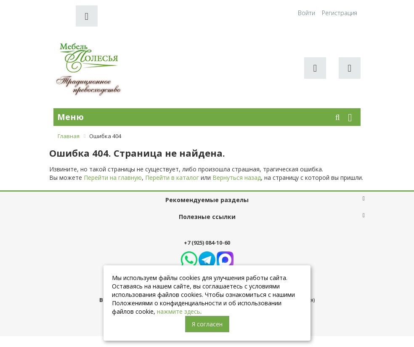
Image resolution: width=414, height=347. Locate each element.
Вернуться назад (236, 178)
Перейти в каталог (172, 178)
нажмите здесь (178, 311)
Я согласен (207, 324)
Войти (306, 13)
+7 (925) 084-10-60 (207, 242)
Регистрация (339, 13)
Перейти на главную (113, 178)
